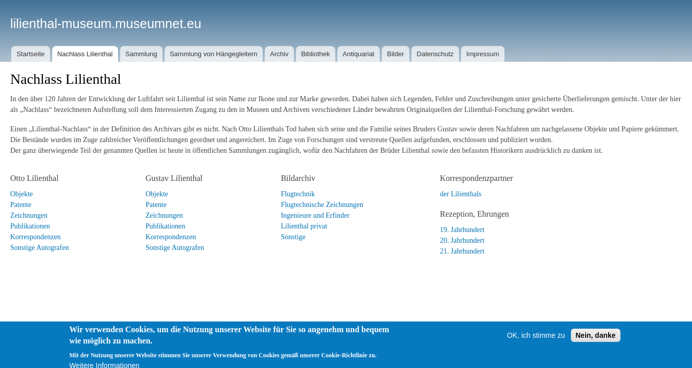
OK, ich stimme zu (536, 342)
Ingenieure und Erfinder (315, 215)
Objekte (21, 194)
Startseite (30, 54)
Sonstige (293, 237)
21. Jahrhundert (462, 251)
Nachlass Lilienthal (84, 54)
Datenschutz (435, 54)
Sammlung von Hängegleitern (213, 54)
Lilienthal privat (304, 226)
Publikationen (30, 226)
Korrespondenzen (35, 237)
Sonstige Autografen (39, 247)
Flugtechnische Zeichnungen (322, 205)
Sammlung (141, 54)
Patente (20, 205)
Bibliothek (315, 54)
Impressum (482, 54)
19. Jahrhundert (462, 230)
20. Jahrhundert (462, 240)
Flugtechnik (298, 194)
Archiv (279, 54)
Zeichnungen (29, 215)
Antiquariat (358, 54)
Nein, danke (595, 342)
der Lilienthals (460, 194)
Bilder (395, 54)
